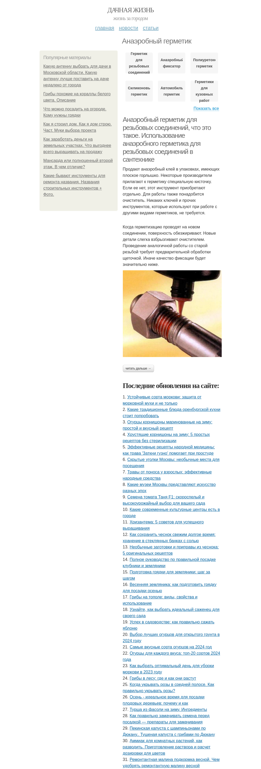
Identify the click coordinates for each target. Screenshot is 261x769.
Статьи (150, 28)
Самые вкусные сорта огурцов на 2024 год (171, 647)
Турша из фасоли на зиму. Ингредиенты (168, 709)
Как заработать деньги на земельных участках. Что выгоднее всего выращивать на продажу (77, 145)
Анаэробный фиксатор (172, 63)
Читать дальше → (138, 368)
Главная (104, 28)
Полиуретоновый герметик (204, 63)
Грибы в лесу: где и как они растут (163, 678)
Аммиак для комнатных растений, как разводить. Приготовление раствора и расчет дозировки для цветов (167, 747)
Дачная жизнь (130, 10)
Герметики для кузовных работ (204, 91)
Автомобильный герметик (172, 91)
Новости (128, 28)
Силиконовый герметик (139, 91)
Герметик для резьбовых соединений (139, 63)
